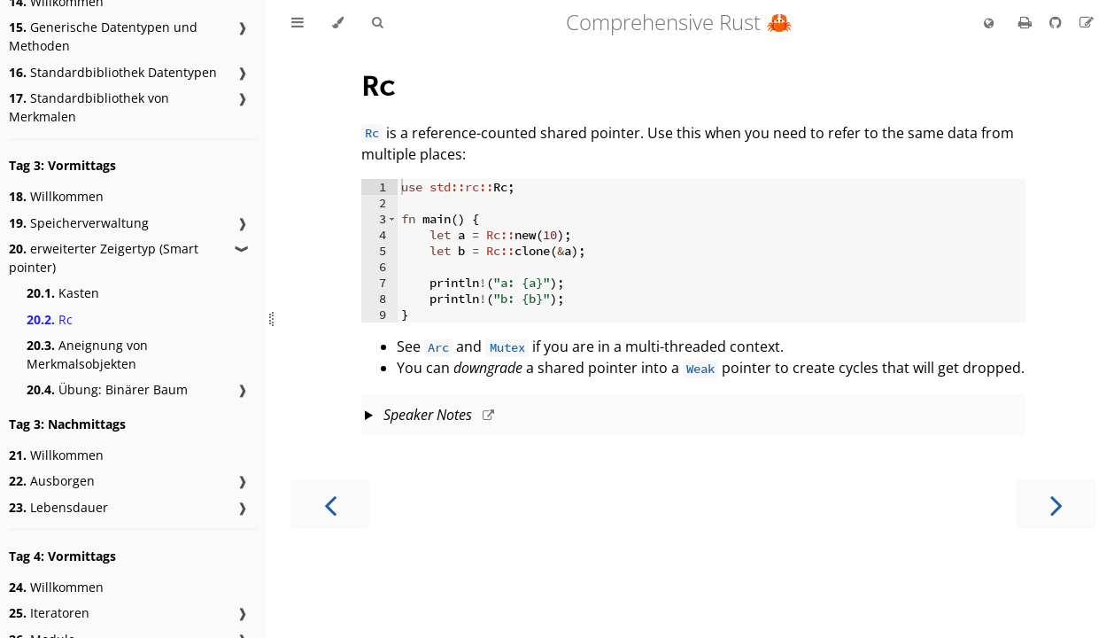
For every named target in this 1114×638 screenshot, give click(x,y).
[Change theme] (338, 23)
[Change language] (989, 24)
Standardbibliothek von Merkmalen (89, 107)
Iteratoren (49, 612)
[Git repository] (1057, 22)
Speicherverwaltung (79, 222)
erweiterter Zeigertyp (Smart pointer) (103, 258)
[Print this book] (1026, 22)
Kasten (63, 292)
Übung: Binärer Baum (107, 389)
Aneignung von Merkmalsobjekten (87, 354)
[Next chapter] (1056, 503)
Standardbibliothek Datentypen (113, 72)
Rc (50, 319)
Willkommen (56, 196)
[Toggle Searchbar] (377, 23)
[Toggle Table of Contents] (297, 23)
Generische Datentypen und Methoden (103, 36)
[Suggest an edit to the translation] (1086, 22)
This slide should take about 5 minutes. (693, 416)
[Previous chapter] (330, 503)
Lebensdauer (58, 507)
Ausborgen (52, 480)
